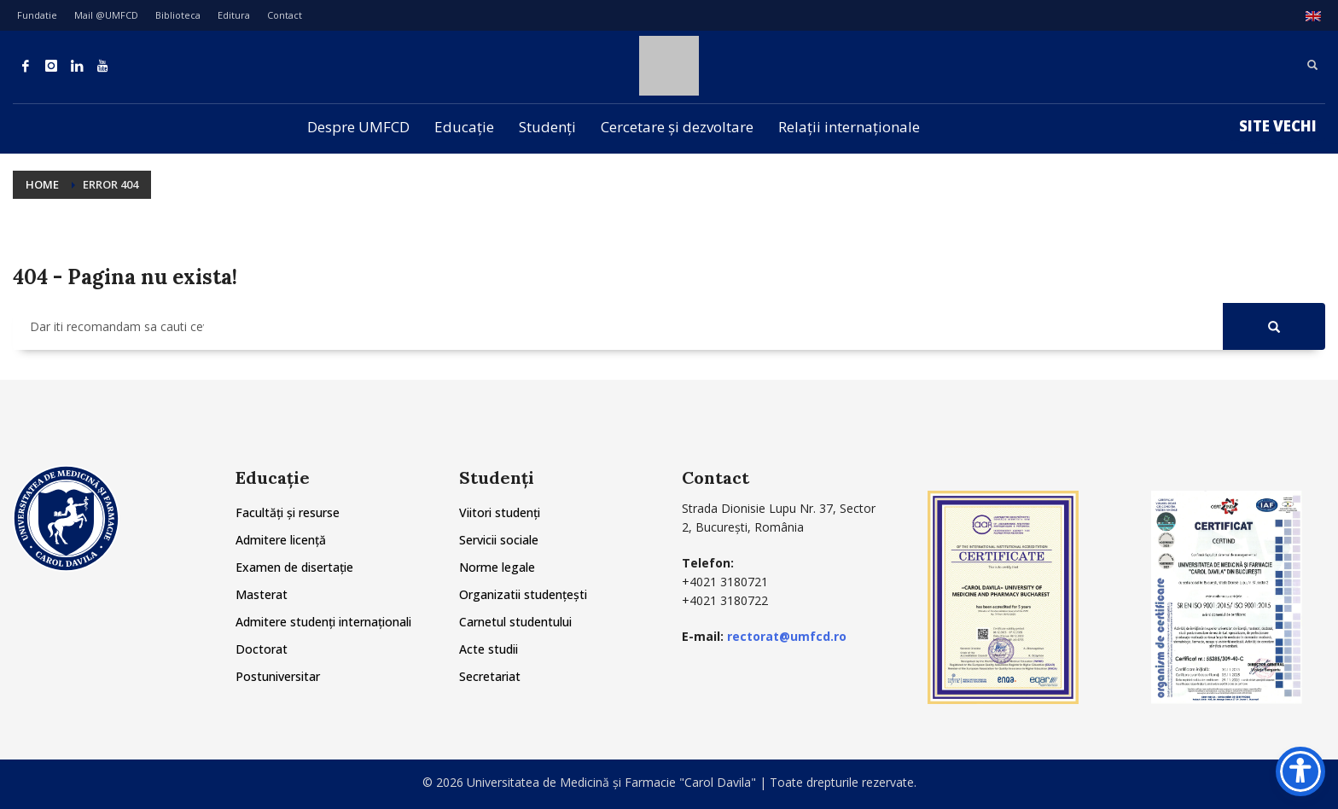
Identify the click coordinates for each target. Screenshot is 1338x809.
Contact (284, 15)
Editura (234, 15)
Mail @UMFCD (106, 15)
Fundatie (37, 15)
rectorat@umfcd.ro (786, 636)
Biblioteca (178, 15)
